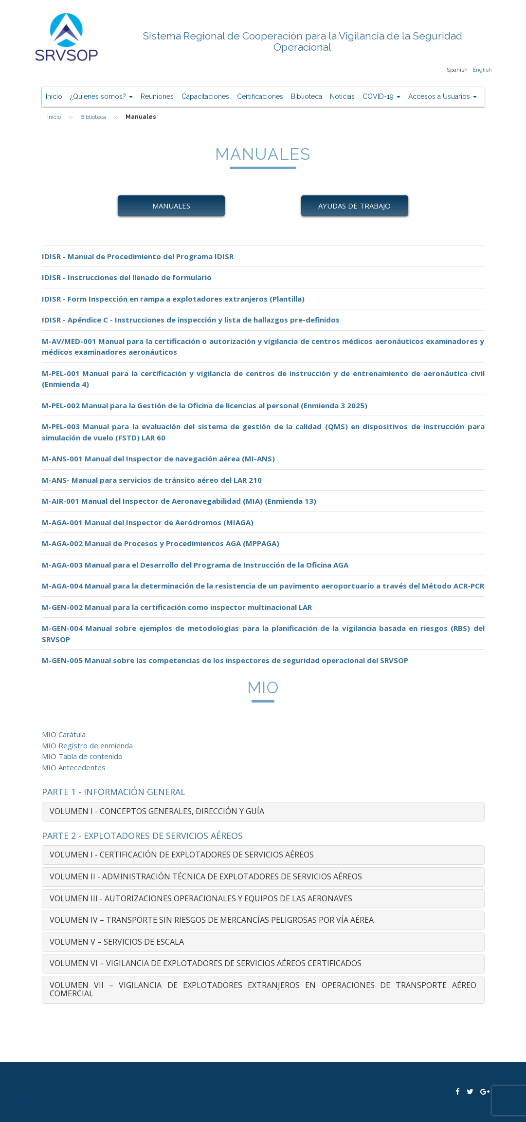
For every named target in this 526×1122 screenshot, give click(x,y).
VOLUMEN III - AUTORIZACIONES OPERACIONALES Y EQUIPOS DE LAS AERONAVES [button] (201, 898)
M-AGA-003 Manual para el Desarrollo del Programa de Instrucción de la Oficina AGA (195, 565)
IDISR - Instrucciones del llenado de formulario (127, 277)
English (482, 69)
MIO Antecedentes (74, 767)
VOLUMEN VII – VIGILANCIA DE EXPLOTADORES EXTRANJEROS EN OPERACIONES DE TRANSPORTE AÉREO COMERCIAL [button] (263, 989)
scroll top (19, 1102)
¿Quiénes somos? (101, 96)
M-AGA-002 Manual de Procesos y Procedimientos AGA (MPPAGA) (160, 543)
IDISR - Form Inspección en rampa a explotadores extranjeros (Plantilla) (173, 299)
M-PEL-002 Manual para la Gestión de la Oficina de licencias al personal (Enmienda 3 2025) (204, 405)
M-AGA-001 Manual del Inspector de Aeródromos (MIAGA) (148, 522)
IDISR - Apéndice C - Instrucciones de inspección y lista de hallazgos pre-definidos (191, 319)
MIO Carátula (64, 734)
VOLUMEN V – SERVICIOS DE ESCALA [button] (117, 941)
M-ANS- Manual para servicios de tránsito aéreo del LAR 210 (152, 480)
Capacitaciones (205, 96)
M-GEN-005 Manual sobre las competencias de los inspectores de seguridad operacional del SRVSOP (225, 660)
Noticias (342, 96)
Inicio (54, 96)
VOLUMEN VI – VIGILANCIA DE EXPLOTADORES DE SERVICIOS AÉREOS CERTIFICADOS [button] (206, 963)
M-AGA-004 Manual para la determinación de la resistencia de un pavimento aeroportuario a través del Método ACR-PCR (263, 585)
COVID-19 (381, 96)
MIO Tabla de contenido (82, 756)
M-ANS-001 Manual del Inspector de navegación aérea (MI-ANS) (158, 458)
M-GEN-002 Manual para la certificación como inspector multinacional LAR (177, 607)
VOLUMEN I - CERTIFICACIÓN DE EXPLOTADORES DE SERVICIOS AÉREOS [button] (182, 854)
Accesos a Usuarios (442, 96)
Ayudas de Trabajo (354, 205)
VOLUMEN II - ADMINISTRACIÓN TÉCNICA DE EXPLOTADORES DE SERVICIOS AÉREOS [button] (206, 876)
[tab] (263, 811)
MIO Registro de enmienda (87, 745)
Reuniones (157, 96)
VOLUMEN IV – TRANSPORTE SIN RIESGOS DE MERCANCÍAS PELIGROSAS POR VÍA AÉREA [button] (212, 919)
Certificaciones (260, 96)
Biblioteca (306, 96)
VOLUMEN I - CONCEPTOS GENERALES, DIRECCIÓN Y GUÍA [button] (157, 811)
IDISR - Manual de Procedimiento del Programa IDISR (138, 256)
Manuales (171, 205)
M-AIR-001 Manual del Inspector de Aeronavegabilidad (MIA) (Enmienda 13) (179, 501)
